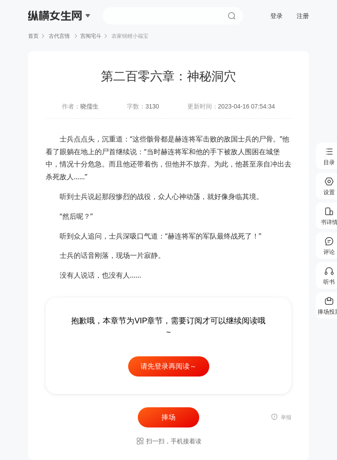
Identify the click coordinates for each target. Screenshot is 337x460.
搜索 (231, 15)
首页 (33, 36)
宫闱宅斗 (90, 36)
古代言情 (59, 36)
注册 (303, 15)
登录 (276, 15)
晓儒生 (89, 106)
